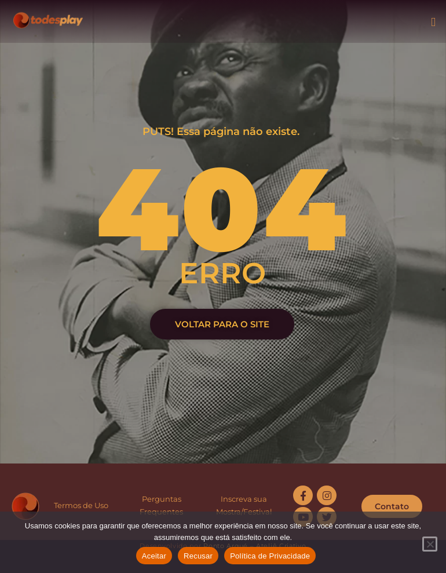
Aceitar (154, 556)
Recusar (198, 556)
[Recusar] (429, 544)
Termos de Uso (81, 505)
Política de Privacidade (270, 556)
